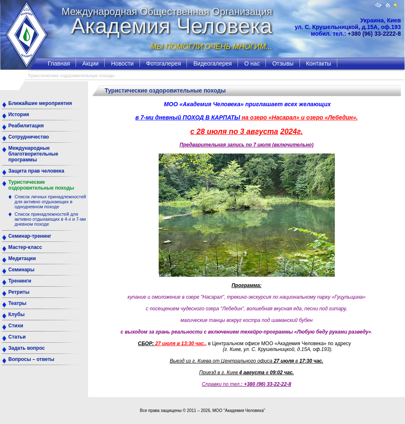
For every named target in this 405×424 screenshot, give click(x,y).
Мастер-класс (25, 247)
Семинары (21, 270)
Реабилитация (26, 126)
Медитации (22, 258)
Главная (59, 63)
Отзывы (282, 63)
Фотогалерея (163, 63)
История (18, 114)
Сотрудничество (28, 137)
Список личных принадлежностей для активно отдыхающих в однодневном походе (50, 201)
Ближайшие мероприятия (40, 103)
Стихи (15, 326)
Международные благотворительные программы (33, 154)
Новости (122, 63)
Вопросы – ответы (31, 359)
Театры (17, 303)
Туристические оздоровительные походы (41, 185)
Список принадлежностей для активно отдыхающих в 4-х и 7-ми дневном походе (50, 219)
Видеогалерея (212, 63)
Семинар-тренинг (29, 236)
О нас (252, 63)
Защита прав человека (36, 171)
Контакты (318, 63)
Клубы (16, 314)
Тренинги (19, 281)
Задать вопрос (26, 348)
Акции (90, 63)
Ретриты (18, 292)
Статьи (17, 337)
